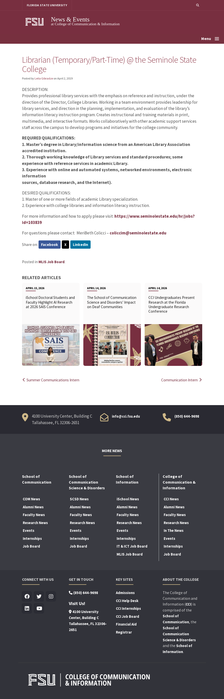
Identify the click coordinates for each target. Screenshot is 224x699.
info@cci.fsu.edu (126, 416)
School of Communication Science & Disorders (179, 634)
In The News (173, 530)
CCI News (171, 499)
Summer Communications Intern (52, 380)
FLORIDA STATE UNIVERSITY (47, 5)
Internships (32, 538)
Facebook (49, 244)
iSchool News (128, 499)
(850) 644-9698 (186, 416)
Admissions (125, 593)
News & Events (70, 19)
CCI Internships (128, 608)
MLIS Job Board (52, 262)
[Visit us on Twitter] (39, 597)
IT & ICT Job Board (132, 546)
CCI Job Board (127, 616)
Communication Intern (180, 380)
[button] (197, 5)
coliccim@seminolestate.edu (138, 233)
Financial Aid (126, 624)
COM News (31, 499)
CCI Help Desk (127, 601)
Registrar (124, 632)
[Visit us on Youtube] (39, 609)
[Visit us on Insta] (51, 597)
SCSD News (79, 499)
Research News (35, 523)
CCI (188, 604)
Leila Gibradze (44, 78)
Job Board (31, 546)
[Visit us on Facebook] (27, 597)
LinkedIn (80, 244)
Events (28, 530)
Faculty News (34, 515)
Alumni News (33, 507)
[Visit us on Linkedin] (27, 609)
